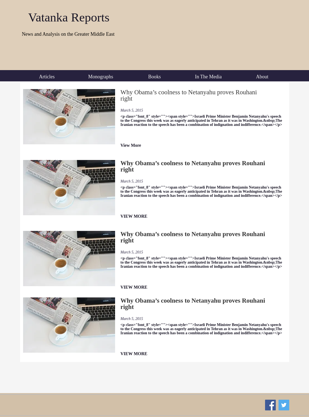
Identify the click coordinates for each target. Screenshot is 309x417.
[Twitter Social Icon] (284, 405)
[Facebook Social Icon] (270, 405)
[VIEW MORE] (139, 216)
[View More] (139, 145)
